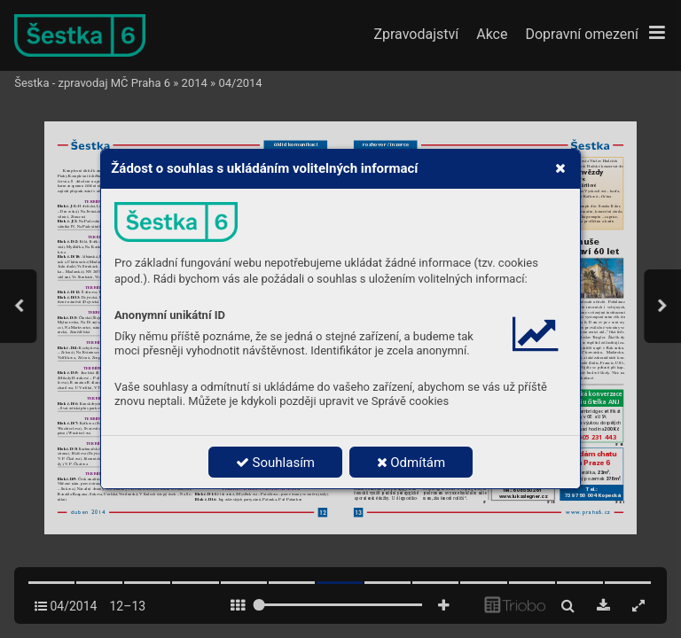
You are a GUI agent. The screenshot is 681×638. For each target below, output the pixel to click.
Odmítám (411, 463)
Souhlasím (275, 463)
